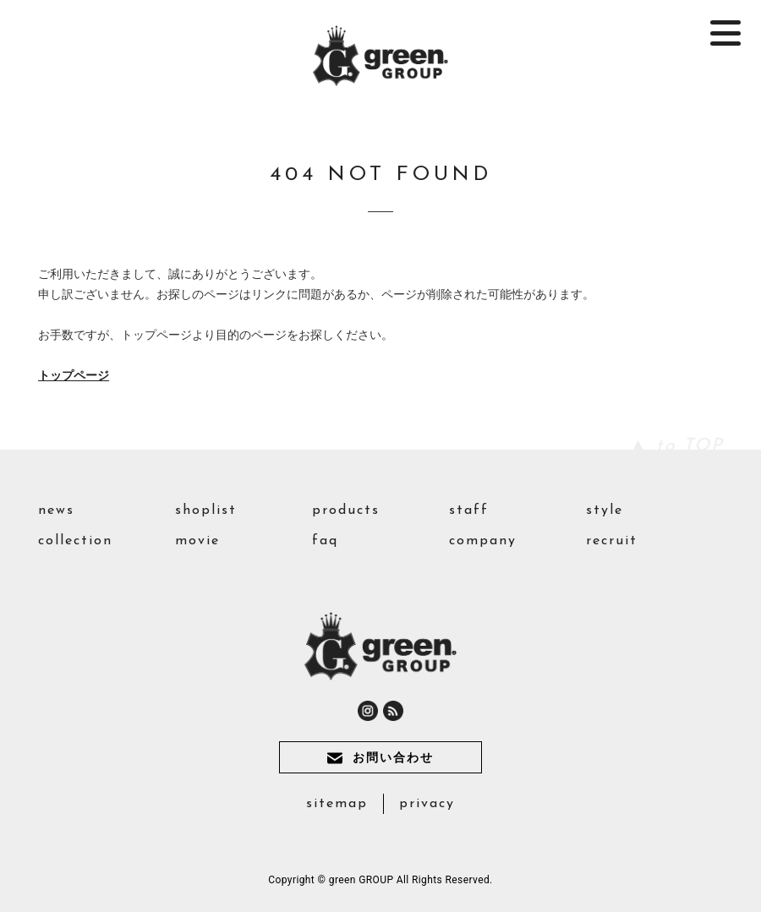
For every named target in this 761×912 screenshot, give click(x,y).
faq (325, 541)
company (483, 541)
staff (469, 510)
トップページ (73, 375)
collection (75, 541)
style (604, 510)
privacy (427, 804)
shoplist (206, 510)
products (346, 510)
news (56, 510)
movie (197, 541)
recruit (612, 541)
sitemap (337, 804)
